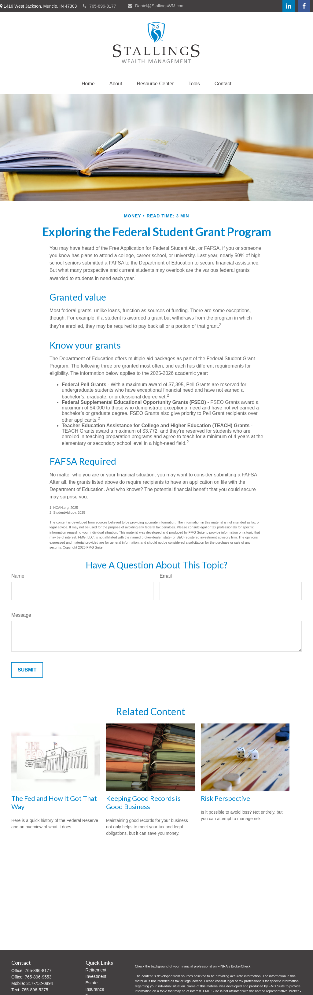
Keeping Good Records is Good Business (143, 802)
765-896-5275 (34, 989)
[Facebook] (304, 6)
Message (21, 615)
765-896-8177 (99, 6)
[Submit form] (27, 670)
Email (166, 576)
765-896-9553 (38, 977)
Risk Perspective (225, 798)
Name (17, 576)
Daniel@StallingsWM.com (156, 5)
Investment (96, 976)
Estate (92, 982)
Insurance (95, 989)
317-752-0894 (39, 983)
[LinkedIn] (288, 6)
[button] (88, 84)
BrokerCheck (241, 966)
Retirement (96, 969)
